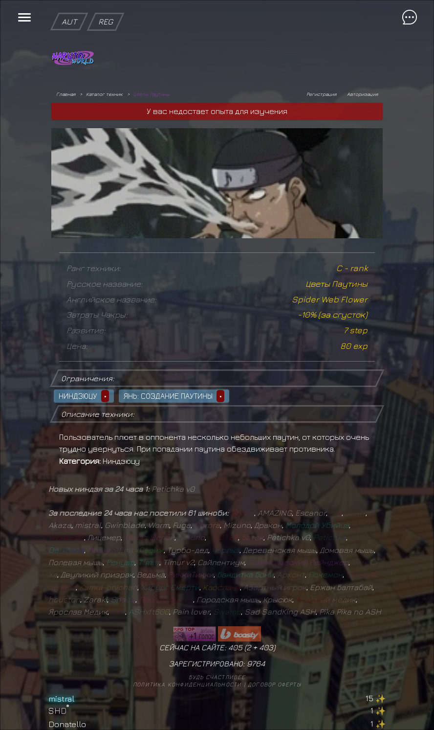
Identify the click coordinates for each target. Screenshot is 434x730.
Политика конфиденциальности (187, 684)
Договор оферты (274, 684)
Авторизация (362, 94)
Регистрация (321, 94)
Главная (65, 94)
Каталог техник (104, 94)
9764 (256, 663)
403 (266, 647)
